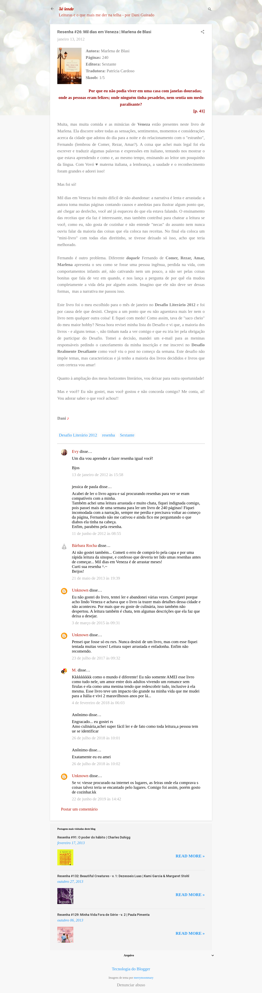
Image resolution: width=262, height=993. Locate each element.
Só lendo (66, 8)
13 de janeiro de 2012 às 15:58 (97, 474)
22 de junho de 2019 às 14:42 (96, 799)
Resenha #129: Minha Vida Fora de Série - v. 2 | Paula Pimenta (103, 915)
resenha (108, 435)
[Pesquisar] (210, 9)
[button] (202, 32)
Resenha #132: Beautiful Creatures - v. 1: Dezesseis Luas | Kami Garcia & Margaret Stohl (123, 876)
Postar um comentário (79, 809)
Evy (75, 451)
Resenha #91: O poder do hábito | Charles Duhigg (93, 837)
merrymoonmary (143, 977)
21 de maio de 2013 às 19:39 (96, 578)
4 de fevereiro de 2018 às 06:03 (98, 702)
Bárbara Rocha (84, 545)
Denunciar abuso (131, 985)
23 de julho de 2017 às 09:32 (96, 658)
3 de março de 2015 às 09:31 (96, 623)
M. (74, 670)
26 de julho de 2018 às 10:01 (96, 738)
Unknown (80, 590)
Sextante (127, 435)
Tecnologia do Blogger (131, 969)
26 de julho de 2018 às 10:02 (96, 763)
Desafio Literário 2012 (78, 435)
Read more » (190, 856)
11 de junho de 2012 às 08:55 (96, 533)
